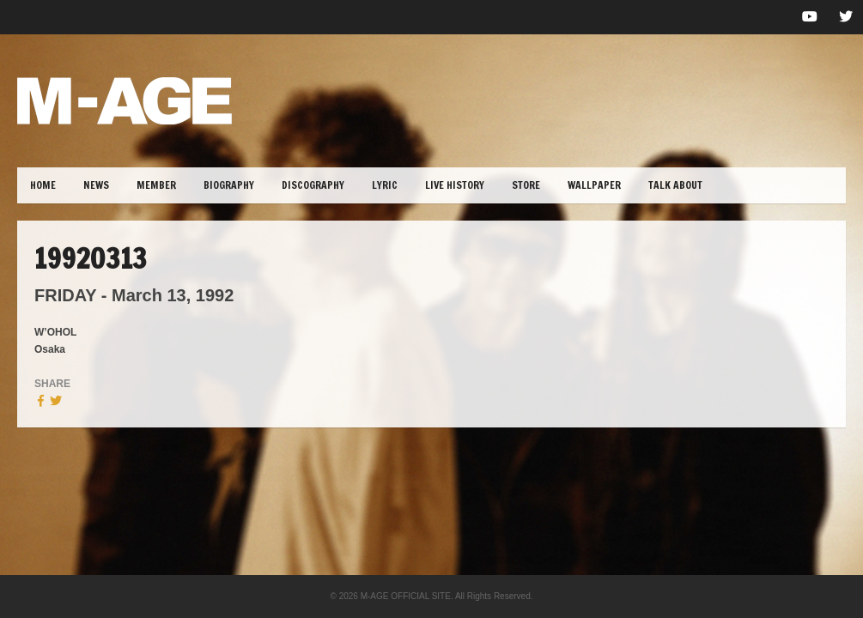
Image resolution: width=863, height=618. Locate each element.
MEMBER (156, 185)
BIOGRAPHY (229, 185)
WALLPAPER (594, 185)
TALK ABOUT (675, 185)
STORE (526, 185)
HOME (43, 185)
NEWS (96, 185)
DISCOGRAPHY (313, 185)
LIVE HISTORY (454, 185)
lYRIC (385, 185)
